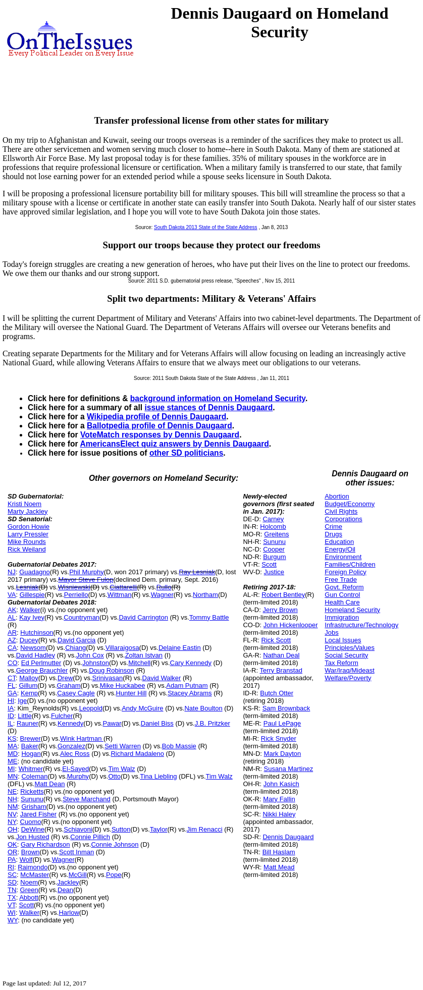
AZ (12, 640)
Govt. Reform (344, 587)
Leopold (90, 708)
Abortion (337, 496)
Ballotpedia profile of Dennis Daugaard (159, 425)
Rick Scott (276, 640)
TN (12, 890)
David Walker (161, 678)
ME (13, 761)
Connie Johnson (114, 844)
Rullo (164, 587)
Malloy (28, 678)
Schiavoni (78, 829)
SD (12, 882)
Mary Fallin (279, 799)
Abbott (28, 897)
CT (12, 678)
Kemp (29, 693)
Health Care (342, 602)
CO (13, 663)
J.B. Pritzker (212, 723)
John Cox (90, 655)
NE (12, 791)
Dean (65, 890)
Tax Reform (341, 663)
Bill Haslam (278, 852)
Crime (333, 526)
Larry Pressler (28, 534)
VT (11, 905)
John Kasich (281, 784)
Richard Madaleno (137, 753)
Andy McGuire (142, 708)
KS (12, 738)
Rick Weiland (27, 549)
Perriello (76, 594)
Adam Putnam (186, 685)
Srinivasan (107, 678)
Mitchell (139, 663)
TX (12, 897)
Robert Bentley (283, 594)
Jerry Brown (279, 610)
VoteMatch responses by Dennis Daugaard (159, 434)
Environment (343, 557)
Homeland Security (352, 610)
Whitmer (31, 769)
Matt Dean (49, 784)
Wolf (26, 859)
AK (12, 610)
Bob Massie (179, 746)
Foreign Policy (345, 572)
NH (12, 799)
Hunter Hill (131, 693)
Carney (273, 519)
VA (12, 594)
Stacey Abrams (190, 693)
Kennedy (70, 723)
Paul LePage (282, 723)
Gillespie (32, 594)
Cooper (274, 549)
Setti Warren (122, 746)
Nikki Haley (278, 814)
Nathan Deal (281, 655)
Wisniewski (74, 587)
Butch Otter (276, 693)
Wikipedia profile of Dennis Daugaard (156, 416)
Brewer (30, 738)
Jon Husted (32, 837)
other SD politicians (186, 453)
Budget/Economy (350, 504)
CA (12, 647)
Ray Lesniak (197, 572)
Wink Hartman (81, 738)
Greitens (276, 534)
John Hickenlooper (290, 625)
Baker (29, 746)
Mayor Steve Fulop (85, 579)
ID (11, 716)
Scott (26, 905)
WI (12, 912)
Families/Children (350, 564)
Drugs (333, 534)
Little (24, 716)
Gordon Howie (28, 526)
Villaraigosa (122, 647)
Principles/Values (350, 647)
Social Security (346, 655)
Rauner (27, 723)
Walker (30, 610)
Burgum (274, 557)
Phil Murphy (86, 572)
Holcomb (273, 526)
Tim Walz (121, 769)
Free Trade (341, 579)
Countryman (81, 617)
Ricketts (31, 791)
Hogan (30, 753)
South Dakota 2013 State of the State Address (205, 227)
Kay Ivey (31, 617)
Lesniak (27, 587)
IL (10, 723)
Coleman (34, 776)
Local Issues (343, 640)
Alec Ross (75, 753)
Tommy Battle (209, 617)
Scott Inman (76, 852)
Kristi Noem (24, 504)
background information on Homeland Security (217, 398)
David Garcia (76, 640)
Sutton (121, 829)
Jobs (331, 632)
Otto (114, 776)
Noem (29, 882)
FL (11, 685)
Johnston (95, 663)
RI (11, 867)
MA (13, 746)
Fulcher (62, 716)
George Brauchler (42, 670)
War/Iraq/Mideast (350, 670)
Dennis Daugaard (287, 837)
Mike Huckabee (122, 685)
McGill (78, 874)
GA (12, 693)
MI (11, 769)
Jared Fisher (38, 814)
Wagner (162, 594)
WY (13, 920)
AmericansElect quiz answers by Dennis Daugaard (174, 443)
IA (11, 708)
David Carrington (143, 617)
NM (13, 806)
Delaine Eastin (179, 647)
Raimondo (32, 867)
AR (12, 632)
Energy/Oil (340, 549)
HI (11, 700)
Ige (22, 700)
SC (12, 874)
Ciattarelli (123, 587)
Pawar (112, 723)
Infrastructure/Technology (361, 625)
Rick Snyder (278, 738)
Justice (274, 572)
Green (29, 890)
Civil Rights (341, 511)
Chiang (75, 647)
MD (13, 753)
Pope (113, 874)
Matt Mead (278, 867)
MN (13, 776)
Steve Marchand (87, 799)
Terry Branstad (280, 670)
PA (12, 859)
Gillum (28, 685)
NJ (12, 572)
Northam (205, 594)
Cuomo (30, 822)
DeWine (32, 829)
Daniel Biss (157, 723)
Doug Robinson (111, 670)
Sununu (32, 799)
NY (12, 822)
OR (13, 852)
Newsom (33, 647)
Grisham (33, 806)
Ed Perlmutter (41, 663)
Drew (65, 678)
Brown (30, 852)
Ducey (29, 640)
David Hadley (35, 655)
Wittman (120, 594)
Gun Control (342, 594)
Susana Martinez (288, 769)
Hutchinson (36, 632)
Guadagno (34, 572)
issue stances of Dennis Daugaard (208, 407)
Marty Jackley (27, 511)
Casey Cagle (75, 693)
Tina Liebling (158, 776)
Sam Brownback (286, 708)
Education (339, 541)
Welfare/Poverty (348, 678)
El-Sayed (75, 769)
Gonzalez (71, 746)
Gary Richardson (45, 844)
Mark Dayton (282, 753)
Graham (69, 685)
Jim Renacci (205, 829)
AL (12, 617)
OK (12, 844)
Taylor (159, 829)
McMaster (34, 874)
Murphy (78, 776)
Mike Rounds (27, 541)
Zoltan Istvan (144, 655)
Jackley (68, 882)
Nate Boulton (203, 708)
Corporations (343, 519)
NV (12, 814)
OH (13, 829)
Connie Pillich (90, 837)
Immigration (342, 617)
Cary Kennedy (191, 663)
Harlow (69, 912)
